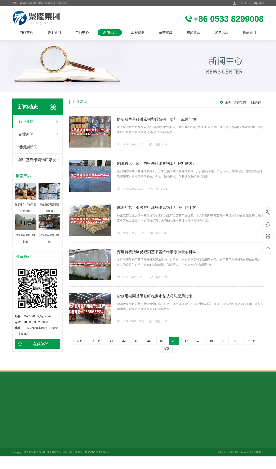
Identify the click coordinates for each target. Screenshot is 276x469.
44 (149, 341)
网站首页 (26, 32)
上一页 (96, 341)
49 (211, 341)
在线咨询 (32, 344)
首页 (80, 341)
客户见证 (221, 32)
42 (124, 341)
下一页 (251, 341)
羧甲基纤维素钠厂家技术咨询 (39, 162)
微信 (259, 3)
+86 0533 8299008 (268, 212)
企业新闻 (26, 134)
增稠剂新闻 (27, 147)
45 (161, 341)
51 (236, 341)
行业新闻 (26, 121)
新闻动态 (110, 32)
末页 (166, 348)
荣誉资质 (165, 32)
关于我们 (54, 32)
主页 (228, 102)
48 (198, 341)
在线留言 (193, 32)
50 (223, 341)
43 (136, 341)
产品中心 (82, 32)
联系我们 (242, 3)
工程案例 (137, 32)
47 (186, 341)
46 (173, 341)
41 (111, 341)
